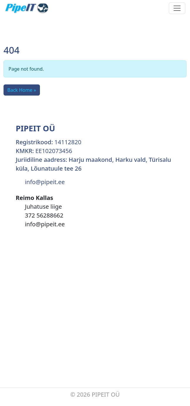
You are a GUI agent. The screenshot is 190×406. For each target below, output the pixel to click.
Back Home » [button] (21, 90)
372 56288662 (44, 215)
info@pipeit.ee (45, 182)
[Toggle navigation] (177, 8)
